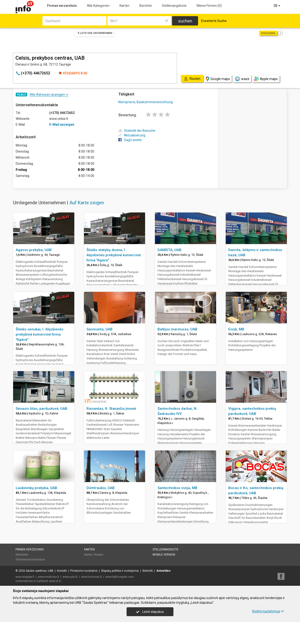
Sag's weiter (130, 140)
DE (277, 5)
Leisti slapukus (150, 612)
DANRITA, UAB (169, 250)
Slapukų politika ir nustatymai (120, 570)
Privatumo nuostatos (84, 570)
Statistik (147, 570)
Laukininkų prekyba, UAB (36, 488)
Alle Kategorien (98, 5)
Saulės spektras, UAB (39, 570)
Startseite (21, 554)
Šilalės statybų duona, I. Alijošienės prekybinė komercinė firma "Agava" (113, 255)
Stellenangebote (174, 5)
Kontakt (62, 570)
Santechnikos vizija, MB (177, 488)
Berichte (145, 5)
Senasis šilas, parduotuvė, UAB (41, 408)
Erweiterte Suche (214, 21)
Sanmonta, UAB (99, 329)
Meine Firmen (209, 5)
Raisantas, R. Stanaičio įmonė (111, 408)
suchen (185, 20)
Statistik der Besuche (136, 130)
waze (241, 79)
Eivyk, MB (236, 329)
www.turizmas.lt (91, 576)
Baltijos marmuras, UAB (177, 329)
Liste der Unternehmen (94, 33)
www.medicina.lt (48, 576)
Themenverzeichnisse (30, 559)
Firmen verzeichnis (62, 5)
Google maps (218, 79)
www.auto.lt (70, 576)
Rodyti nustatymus (268, 611)
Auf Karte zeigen (86, 202)
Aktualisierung (131, 135)
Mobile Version (164, 554)
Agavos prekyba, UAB (34, 250)
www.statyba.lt (24, 576)
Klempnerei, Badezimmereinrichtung (145, 102)
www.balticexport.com (119, 576)
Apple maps (266, 79)
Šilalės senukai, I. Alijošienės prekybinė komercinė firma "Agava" (39, 334)
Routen (98, 554)
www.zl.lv (55, 581)
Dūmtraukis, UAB (100, 488)
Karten (124, 5)
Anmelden (163, 570)
